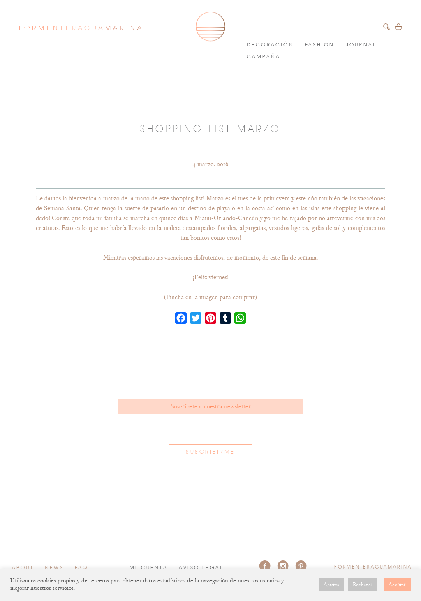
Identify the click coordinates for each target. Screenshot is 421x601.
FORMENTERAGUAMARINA (80, 27)
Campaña (263, 57)
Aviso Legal (201, 568)
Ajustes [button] (331, 584)
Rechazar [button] (362, 584)
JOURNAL (361, 45)
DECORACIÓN (270, 45)
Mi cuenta (149, 568)
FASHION (319, 45)
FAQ (81, 568)
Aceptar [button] (397, 584)
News (54, 568)
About (23, 568)
